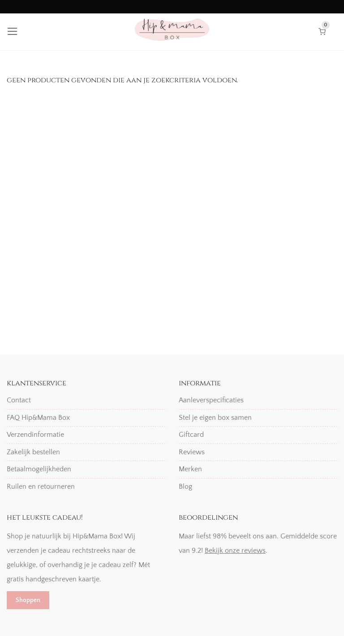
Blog (185, 486)
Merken (190, 469)
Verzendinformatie (35, 435)
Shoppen (28, 600)
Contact (19, 400)
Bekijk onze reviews (235, 550)
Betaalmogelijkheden (39, 469)
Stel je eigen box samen (215, 418)
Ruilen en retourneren (41, 486)
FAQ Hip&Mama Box (38, 418)
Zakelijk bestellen (33, 452)
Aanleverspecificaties (211, 400)
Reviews (192, 452)
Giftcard (191, 435)
